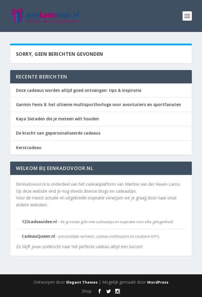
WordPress (157, 282)
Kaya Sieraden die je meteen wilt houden (57, 118)
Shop (86, 291)
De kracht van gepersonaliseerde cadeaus (58, 133)
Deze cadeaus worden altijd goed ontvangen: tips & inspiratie (78, 90)
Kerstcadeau (29, 147)
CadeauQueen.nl (38, 236)
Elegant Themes (82, 282)
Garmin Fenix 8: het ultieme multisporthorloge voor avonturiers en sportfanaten (98, 104)
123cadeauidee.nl (39, 221)
